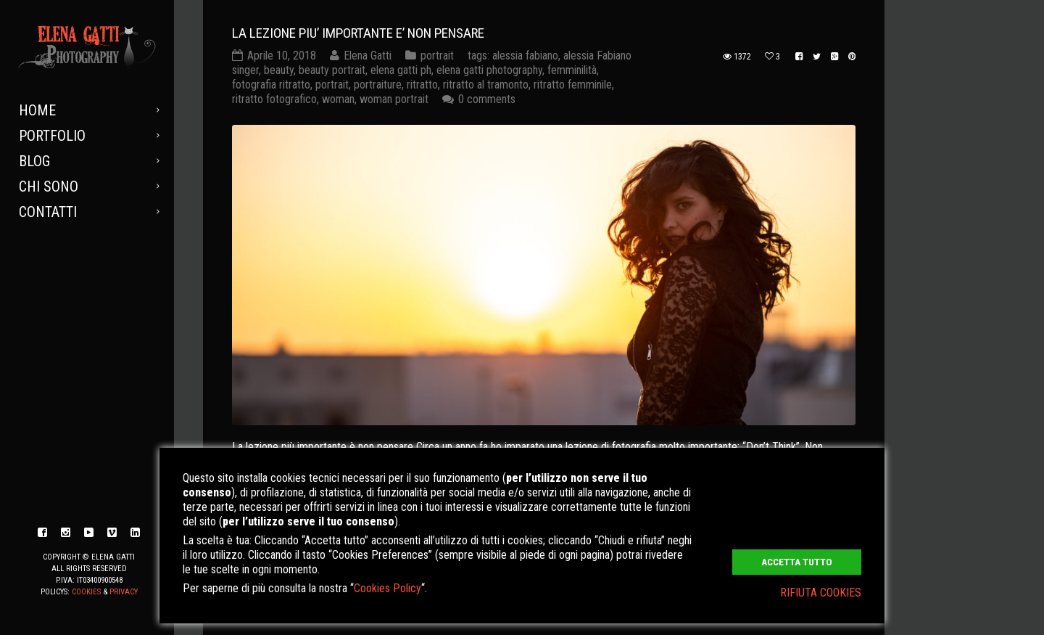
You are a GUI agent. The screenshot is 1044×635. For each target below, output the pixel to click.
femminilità (572, 70)
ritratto (422, 84)
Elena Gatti (368, 55)
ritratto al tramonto (486, 84)
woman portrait (394, 99)
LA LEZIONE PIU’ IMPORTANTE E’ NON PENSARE (358, 33)
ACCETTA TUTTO (796, 562)
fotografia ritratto (271, 84)
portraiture (378, 84)
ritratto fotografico (274, 99)
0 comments (486, 99)
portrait (437, 55)
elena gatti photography (489, 70)
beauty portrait (332, 70)
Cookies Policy (387, 588)
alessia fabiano (525, 55)
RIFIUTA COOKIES (820, 592)
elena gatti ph (400, 70)
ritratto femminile (573, 84)
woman (338, 99)
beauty (279, 70)
